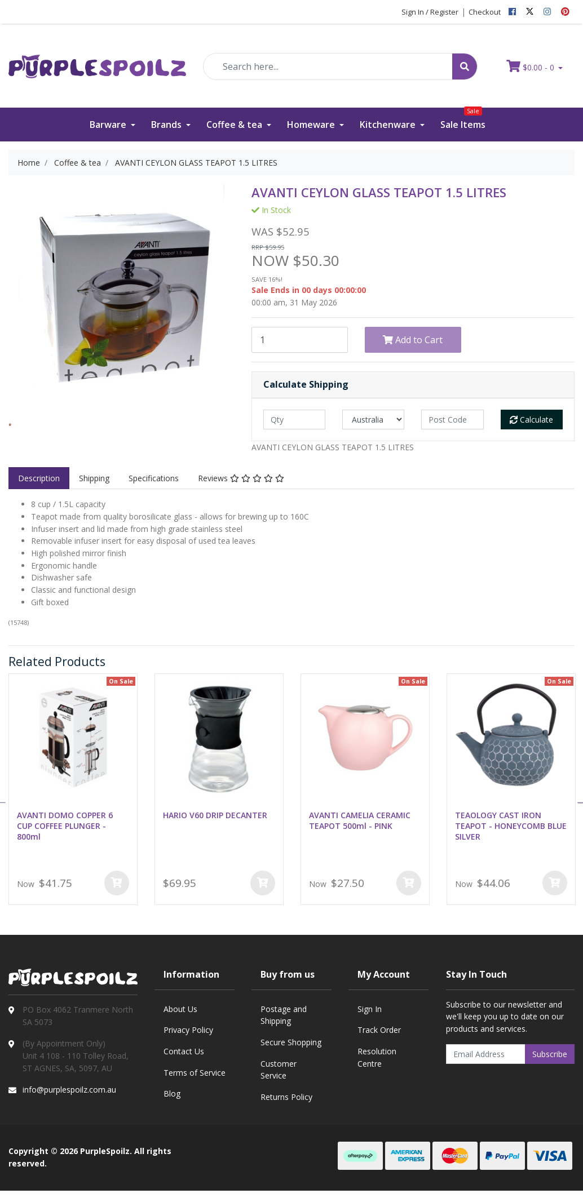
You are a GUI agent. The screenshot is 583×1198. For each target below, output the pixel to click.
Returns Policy (286, 1096)
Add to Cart (413, 340)
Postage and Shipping (283, 1015)
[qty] (294, 419)
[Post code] (452, 419)
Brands (167, 124)
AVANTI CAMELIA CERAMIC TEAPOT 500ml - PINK (359, 820)
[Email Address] (486, 1054)
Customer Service (278, 1069)
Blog (172, 1093)
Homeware (312, 124)
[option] (10, 424)
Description (39, 478)
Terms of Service (195, 1072)
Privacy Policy (188, 1029)
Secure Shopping (290, 1042)
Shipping (94, 478)
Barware (109, 124)
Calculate (531, 419)
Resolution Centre (376, 1057)
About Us (180, 1009)
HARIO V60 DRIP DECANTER (215, 815)
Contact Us (184, 1051)
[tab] (38, 478)
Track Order (379, 1029)
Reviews (241, 478)
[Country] (373, 419)
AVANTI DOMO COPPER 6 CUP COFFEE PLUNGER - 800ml (65, 826)
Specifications (154, 478)
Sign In (369, 1009)
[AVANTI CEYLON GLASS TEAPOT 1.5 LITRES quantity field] (299, 340)
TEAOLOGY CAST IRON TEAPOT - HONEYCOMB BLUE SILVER (511, 826)
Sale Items (462, 119)
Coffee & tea (235, 124)
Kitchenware (389, 124)
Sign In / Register (429, 12)
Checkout (485, 12)
